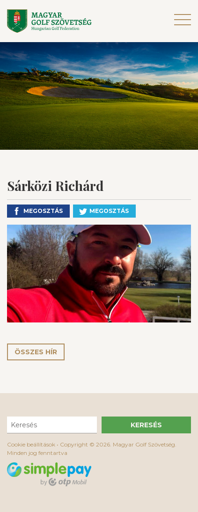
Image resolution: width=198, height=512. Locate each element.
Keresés (146, 425)
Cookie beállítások (31, 444)
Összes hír (36, 352)
